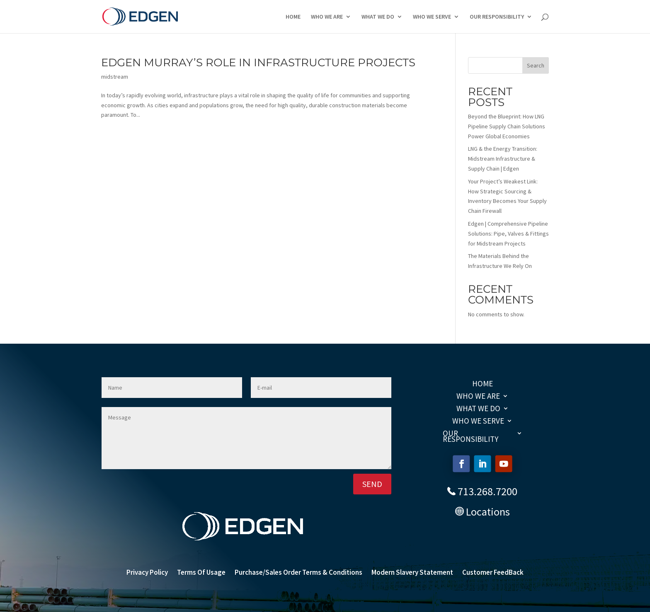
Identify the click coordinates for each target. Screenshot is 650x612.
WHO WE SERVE (432, 17)
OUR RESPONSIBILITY (497, 17)
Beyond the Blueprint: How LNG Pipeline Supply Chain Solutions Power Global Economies (506, 126)
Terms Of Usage (201, 573)
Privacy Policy (147, 573)
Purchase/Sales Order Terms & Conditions (298, 573)
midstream (114, 76)
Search (535, 65)
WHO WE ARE (327, 17)
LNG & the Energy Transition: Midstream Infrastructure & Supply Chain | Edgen (502, 158)
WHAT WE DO (377, 17)
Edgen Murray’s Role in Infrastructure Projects (258, 62)
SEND (372, 484)
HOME (293, 17)
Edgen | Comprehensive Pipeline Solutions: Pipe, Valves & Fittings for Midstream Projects (508, 233)
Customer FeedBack (493, 573)
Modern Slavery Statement (412, 573)
